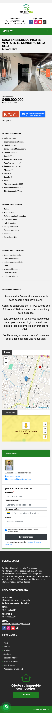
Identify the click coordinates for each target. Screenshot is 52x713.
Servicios (7, 654)
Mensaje (8, 517)
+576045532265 (16, 21)
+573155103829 (15, 23)
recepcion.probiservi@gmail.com (16, 624)
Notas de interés (10, 658)
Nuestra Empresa (10, 661)
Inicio (5, 643)
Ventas (6, 647)
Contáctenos (9, 665)
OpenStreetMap (43, 407)
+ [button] (6, 359)
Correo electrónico (12, 501)
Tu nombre (9, 492)
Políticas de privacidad (13, 669)
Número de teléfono (13, 509)
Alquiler (6, 650)
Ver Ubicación (22, 431)
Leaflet (28, 407)
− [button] (6, 363)
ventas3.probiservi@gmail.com (19, 479)
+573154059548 (13, 476)
